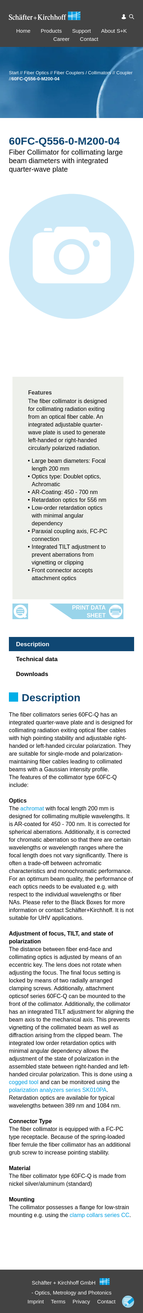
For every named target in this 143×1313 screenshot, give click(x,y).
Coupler (124, 72)
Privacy (81, 1301)
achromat (32, 808)
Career (61, 39)
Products (51, 31)
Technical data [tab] (37, 659)
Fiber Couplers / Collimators (82, 72)
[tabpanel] (71, 707)
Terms (58, 1301)
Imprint (35, 1301)
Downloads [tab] (32, 674)
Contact (89, 39)
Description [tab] (32, 644)
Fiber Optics (36, 72)
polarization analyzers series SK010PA (58, 1090)
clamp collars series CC (99, 1215)
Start (13, 72)
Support (81, 31)
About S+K (114, 31)
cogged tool (23, 1082)
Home (23, 31)
